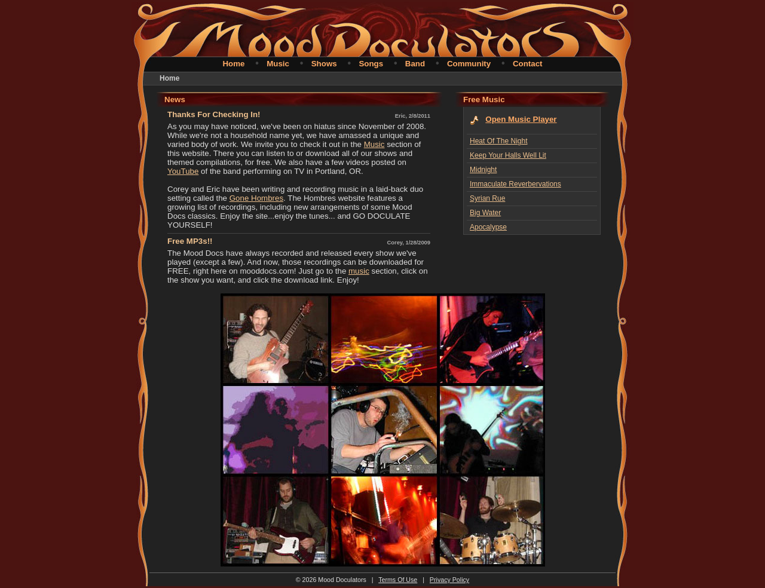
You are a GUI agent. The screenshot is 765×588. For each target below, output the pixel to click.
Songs (371, 63)
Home (233, 63)
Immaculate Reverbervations (515, 184)
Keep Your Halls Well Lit (508, 155)
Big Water (485, 213)
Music (278, 63)
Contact (528, 63)
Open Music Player (520, 119)
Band (415, 63)
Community (469, 63)
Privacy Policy (449, 579)
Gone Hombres (256, 198)
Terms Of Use (397, 579)
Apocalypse (488, 227)
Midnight (483, 170)
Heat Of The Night (499, 141)
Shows (324, 63)
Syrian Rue (487, 198)
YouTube (182, 171)
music (358, 271)
